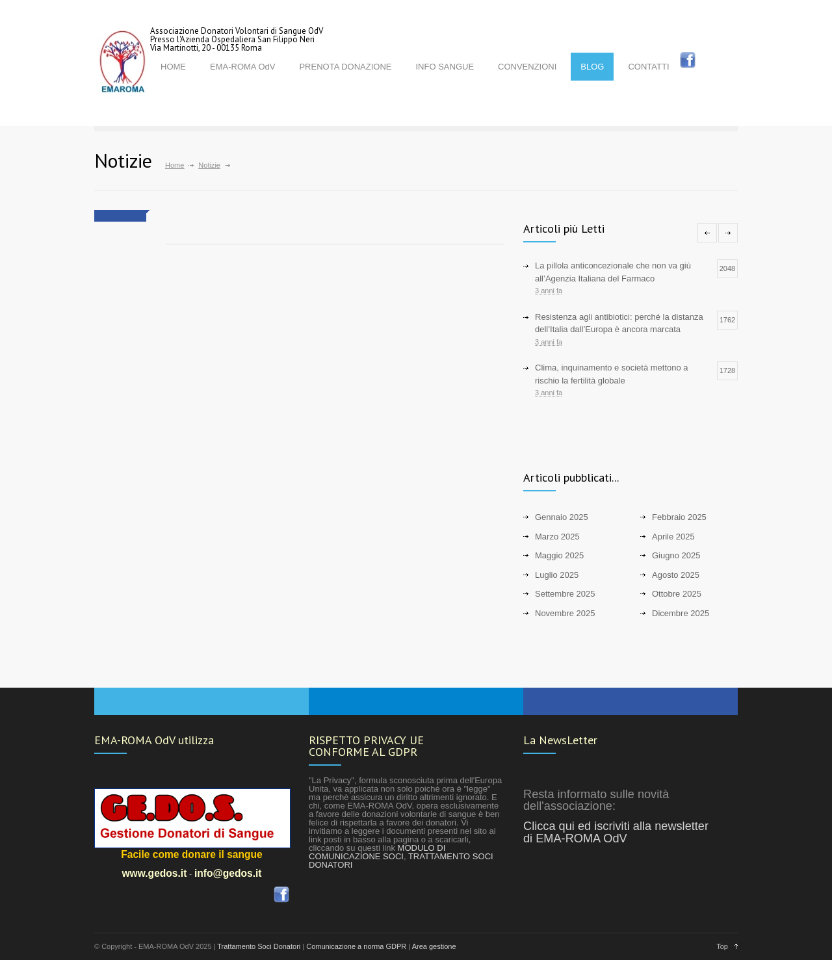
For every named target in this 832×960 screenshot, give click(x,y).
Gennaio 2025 (561, 517)
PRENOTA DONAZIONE (345, 66)
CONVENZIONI (527, 66)
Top (722, 946)
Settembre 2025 (565, 594)
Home (174, 165)
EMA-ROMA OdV (242, 66)
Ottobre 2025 (676, 594)
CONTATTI (648, 66)
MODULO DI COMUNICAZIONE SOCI (377, 852)
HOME (173, 66)
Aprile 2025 (673, 536)
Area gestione (434, 946)
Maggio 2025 (559, 555)
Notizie (209, 165)
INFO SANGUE (444, 66)
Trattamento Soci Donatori (258, 946)
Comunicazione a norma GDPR (356, 946)
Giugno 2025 (676, 555)
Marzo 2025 (557, 536)
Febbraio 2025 (679, 517)
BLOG (592, 66)
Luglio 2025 (556, 575)
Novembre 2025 (565, 613)
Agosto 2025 (675, 575)
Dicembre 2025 (680, 613)
